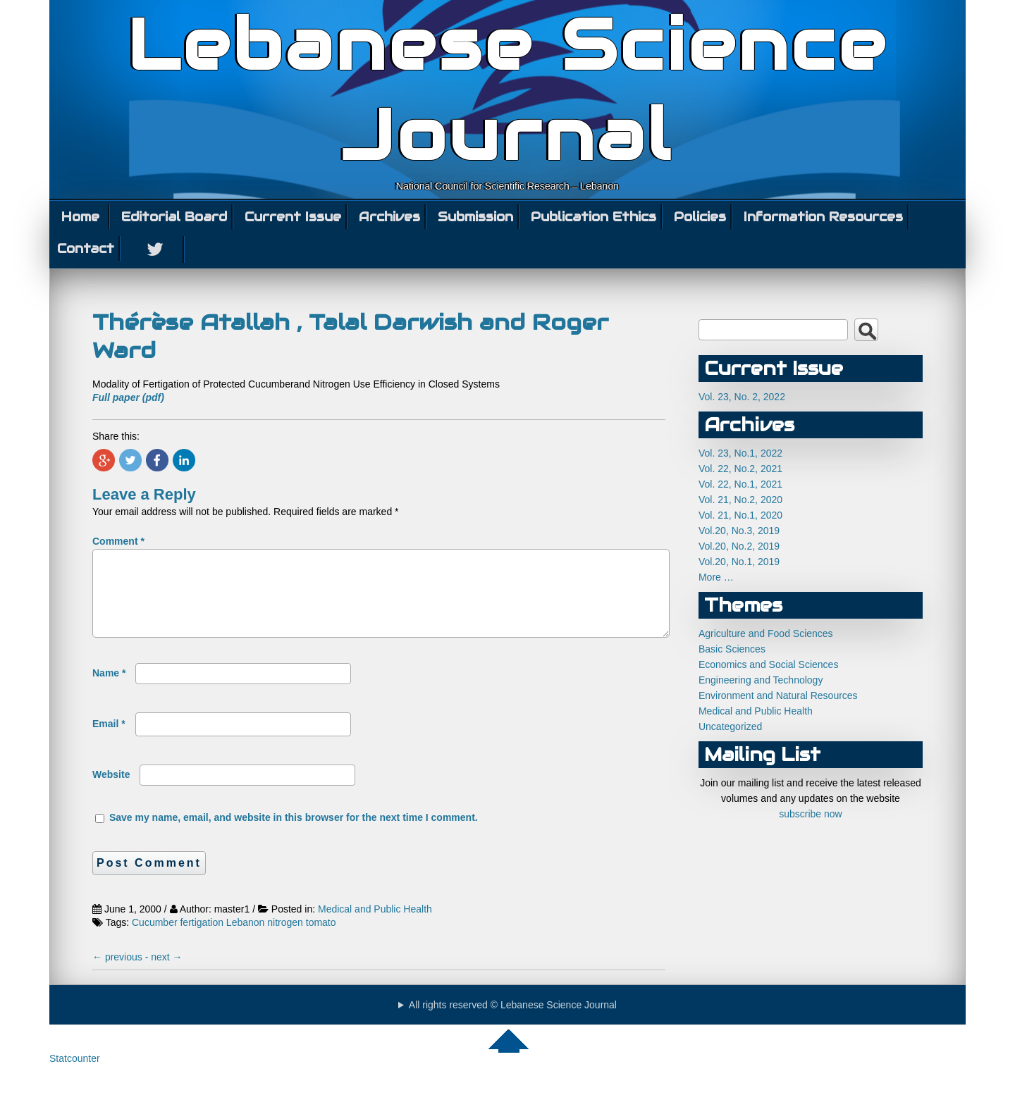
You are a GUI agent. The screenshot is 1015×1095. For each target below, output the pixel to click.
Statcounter (74, 1075)
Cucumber (155, 939)
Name (108, 689)
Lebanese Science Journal (508, 90)
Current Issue (293, 217)
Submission (475, 217)
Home (80, 217)
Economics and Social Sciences (768, 664)
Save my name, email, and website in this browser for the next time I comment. (293, 834)
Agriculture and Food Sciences (766, 633)
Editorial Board (174, 217)
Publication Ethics (593, 217)
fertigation (201, 939)
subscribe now (810, 813)
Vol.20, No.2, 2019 (739, 546)
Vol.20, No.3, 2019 (739, 530)
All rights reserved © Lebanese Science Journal (513, 1021)
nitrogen (285, 939)
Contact (85, 248)
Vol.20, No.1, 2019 (739, 561)
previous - (121, 973)
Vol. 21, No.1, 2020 (740, 515)
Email (108, 740)
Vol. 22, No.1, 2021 (740, 484)
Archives (389, 217)
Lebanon (245, 939)
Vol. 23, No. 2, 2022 (742, 396)
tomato (321, 939)
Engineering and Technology (761, 680)
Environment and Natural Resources (778, 695)
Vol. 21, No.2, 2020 (740, 499)
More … (716, 577)
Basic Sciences (732, 649)
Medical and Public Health (375, 926)
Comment (118, 541)
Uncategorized (730, 726)
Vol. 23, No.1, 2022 (740, 453)
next (166, 973)
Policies (700, 217)
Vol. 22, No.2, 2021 (740, 468)
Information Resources (823, 217)
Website (111, 791)
